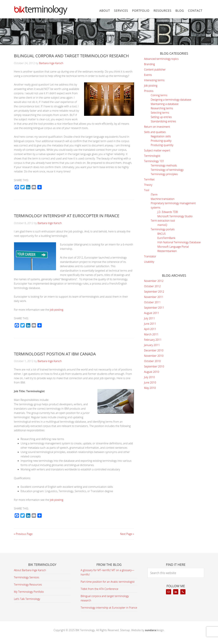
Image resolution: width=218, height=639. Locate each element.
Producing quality (161, 141)
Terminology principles (164, 174)
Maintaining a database (164, 104)
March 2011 (151, 334)
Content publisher (155, 69)
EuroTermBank (166, 238)
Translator (150, 256)
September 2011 (154, 307)
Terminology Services (26, 577)
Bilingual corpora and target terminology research (71, 55)
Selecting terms (160, 112)
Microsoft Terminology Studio (175, 216)
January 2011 (152, 345)
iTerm (154, 194)
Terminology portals (163, 229)
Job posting (150, 85)
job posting (56, 309)
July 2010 (149, 377)
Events (148, 75)
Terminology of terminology (167, 170)
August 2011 (151, 313)
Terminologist (152, 156)
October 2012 (152, 286)
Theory (148, 185)
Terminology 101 (154, 161)
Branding (149, 64)
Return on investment (157, 127)
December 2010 (153, 350)
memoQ (162, 225)
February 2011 (153, 340)
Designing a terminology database (171, 99)
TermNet (149, 179)
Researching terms (162, 108)
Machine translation (162, 199)
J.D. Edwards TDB (167, 212)
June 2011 (150, 324)
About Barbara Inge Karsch (30, 570)
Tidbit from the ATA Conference (99, 589)
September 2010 (154, 366)
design (154, 630)
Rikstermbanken (167, 251)
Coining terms (159, 95)
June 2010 (150, 382)
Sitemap (125, 630)
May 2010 (150, 388)
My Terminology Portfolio (29, 592)
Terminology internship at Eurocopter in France (66, 215)
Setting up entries (161, 117)
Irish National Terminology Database (179, 242)
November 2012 (153, 281)
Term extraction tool (163, 220)
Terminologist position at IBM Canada (55, 354)
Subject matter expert (157, 150)
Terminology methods (164, 165)
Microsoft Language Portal (173, 246)
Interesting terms (154, 80)
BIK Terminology (40, 10)
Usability (149, 262)
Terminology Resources (28, 584)
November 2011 (153, 297)
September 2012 (154, 291)
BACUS (161, 233)
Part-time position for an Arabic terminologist (108, 582)
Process (148, 91)
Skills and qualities (155, 132)
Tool (146, 190)
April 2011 (150, 329)
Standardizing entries (163, 121)
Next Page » (127, 534)
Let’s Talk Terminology (27, 599)
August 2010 (151, 372)
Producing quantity (162, 145)
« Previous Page (23, 534)
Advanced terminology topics (161, 59)
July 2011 (149, 318)
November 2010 (153, 356)
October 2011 (152, 302)
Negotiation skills (161, 136)
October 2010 (152, 361)
